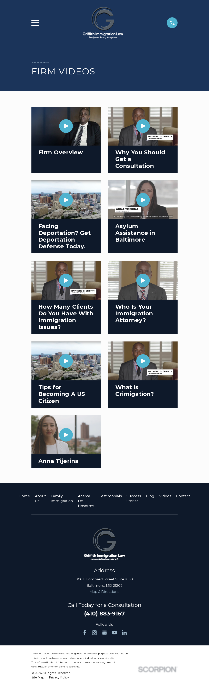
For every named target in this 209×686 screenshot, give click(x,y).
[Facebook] (84, 632)
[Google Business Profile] (104, 632)
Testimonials (110, 496)
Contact (183, 496)
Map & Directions (104, 592)
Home (24, 496)
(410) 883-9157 (104, 613)
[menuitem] (37, 678)
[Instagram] (94, 632)
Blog (150, 496)
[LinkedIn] (124, 632)
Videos (165, 496)
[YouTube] (114, 632)
